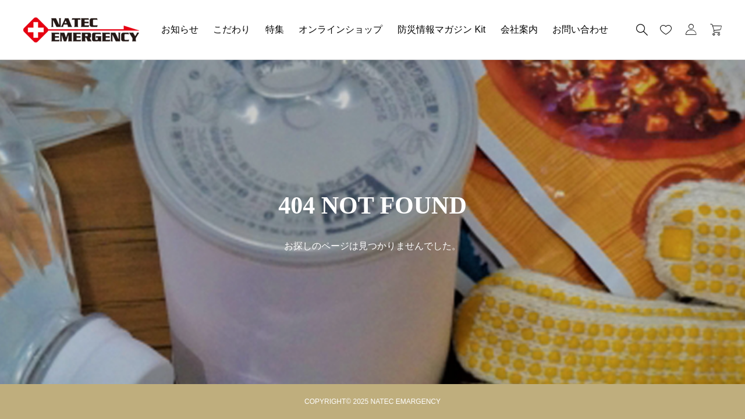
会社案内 (519, 29)
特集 (274, 29)
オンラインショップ (340, 29)
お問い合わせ (580, 29)
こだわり (231, 29)
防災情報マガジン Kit (441, 29)
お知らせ (179, 29)
